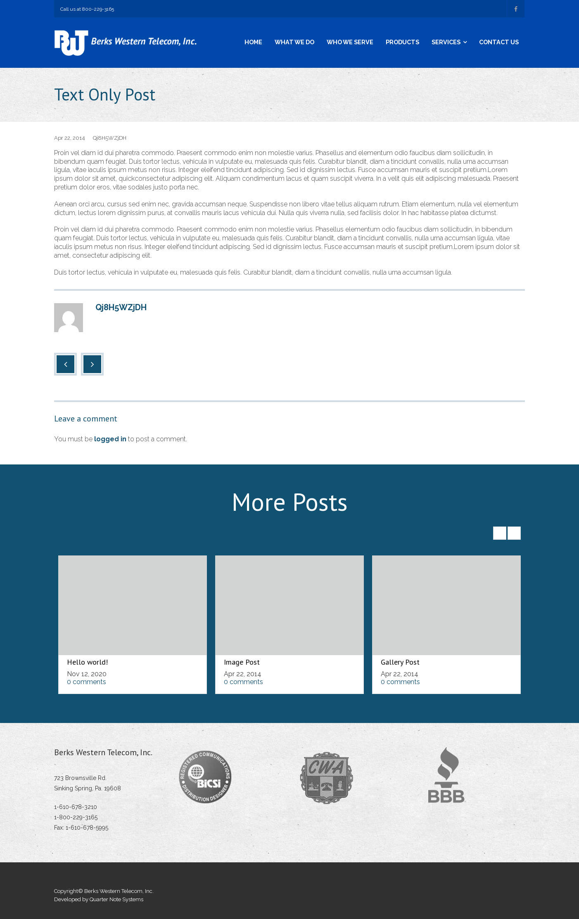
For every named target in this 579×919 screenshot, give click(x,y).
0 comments (86, 682)
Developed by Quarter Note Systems (98, 899)
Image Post (242, 662)
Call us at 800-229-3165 (87, 9)
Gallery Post (400, 662)
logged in (110, 439)
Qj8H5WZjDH (109, 138)
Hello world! (87, 662)
